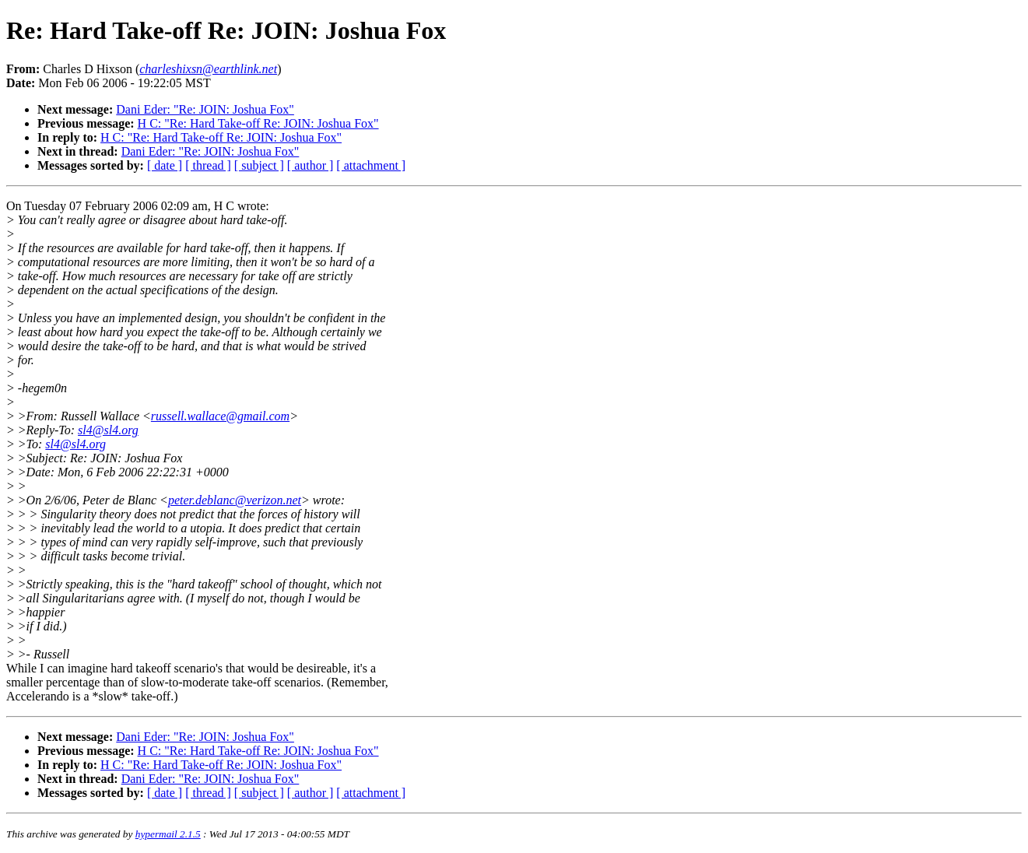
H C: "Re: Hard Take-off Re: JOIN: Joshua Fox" (258, 123)
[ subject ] (259, 165)
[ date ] (164, 165)
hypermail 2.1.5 (168, 834)
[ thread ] (208, 165)
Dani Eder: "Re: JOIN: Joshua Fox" (205, 109)
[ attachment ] (370, 165)
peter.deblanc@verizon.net (234, 500)
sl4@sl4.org (108, 430)
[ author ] (310, 165)
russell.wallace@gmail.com (220, 416)
